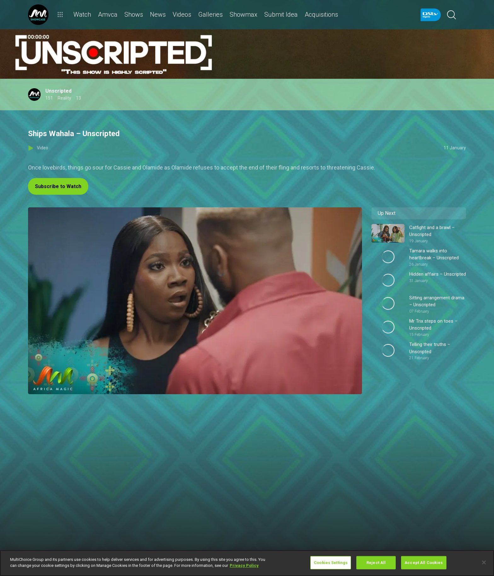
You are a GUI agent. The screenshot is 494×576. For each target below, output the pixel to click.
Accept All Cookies (424, 562)
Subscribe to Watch (58, 186)
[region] (247, 563)
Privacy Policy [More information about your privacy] (244, 565)
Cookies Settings (331, 562)
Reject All (376, 562)
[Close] (484, 562)
